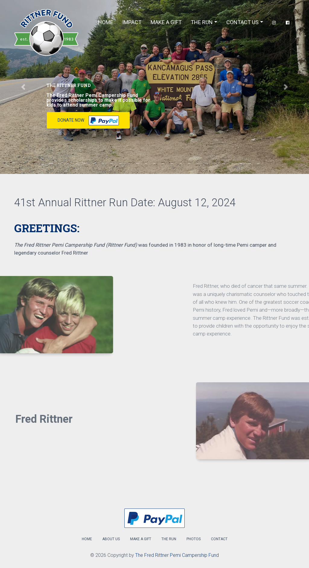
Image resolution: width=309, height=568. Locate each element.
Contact (219, 539)
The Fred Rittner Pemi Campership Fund (177, 555)
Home (105, 22)
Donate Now (88, 120)
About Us (111, 539)
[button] (23, 87)
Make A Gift (166, 22)
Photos (193, 539)
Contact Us (242, 22)
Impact (132, 22)
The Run (202, 22)
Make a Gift (140, 539)
